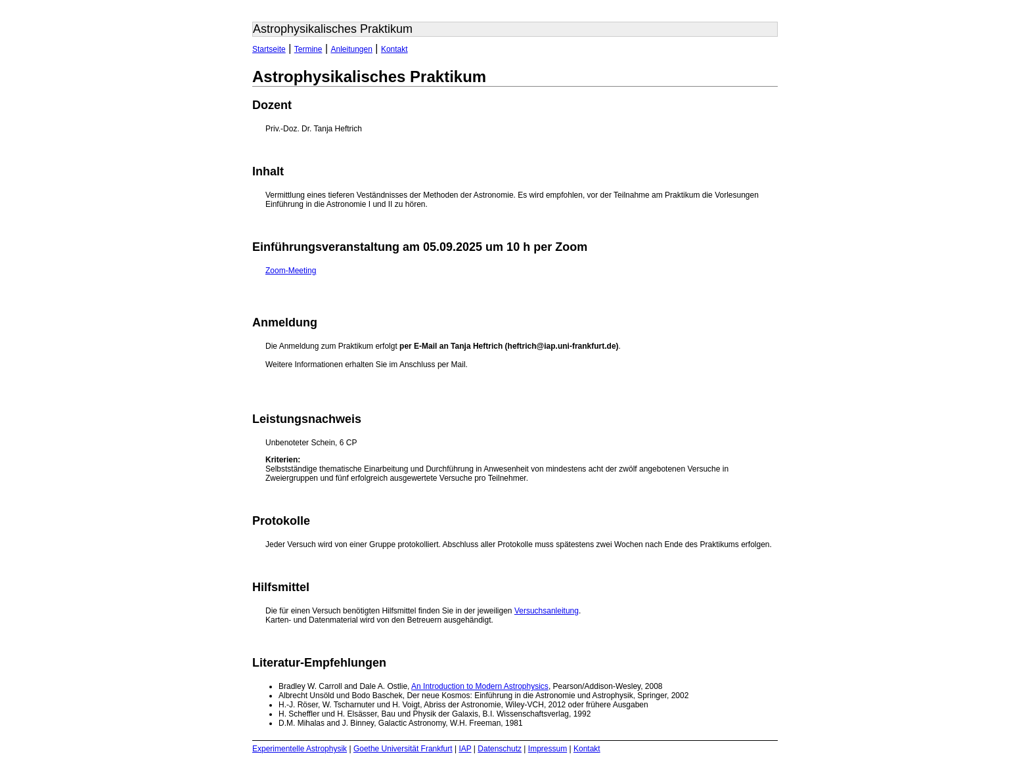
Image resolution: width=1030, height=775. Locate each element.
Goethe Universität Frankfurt (403, 748)
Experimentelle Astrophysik (299, 748)
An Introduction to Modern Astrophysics (480, 686)
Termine (308, 49)
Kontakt (394, 49)
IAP (465, 748)
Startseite (269, 49)
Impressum (547, 748)
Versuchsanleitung (546, 610)
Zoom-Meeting (290, 270)
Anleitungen (351, 49)
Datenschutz (500, 748)
